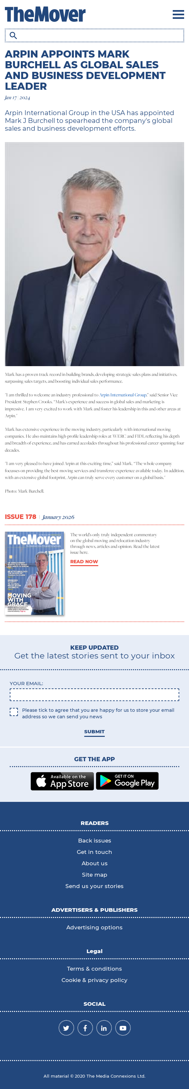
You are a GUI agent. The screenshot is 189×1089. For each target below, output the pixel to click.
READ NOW (84, 561)
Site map (94, 874)
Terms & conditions (94, 968)
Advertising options (94, 927)
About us (95, 863)
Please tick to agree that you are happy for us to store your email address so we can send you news (98, 713)
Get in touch (94, 852)
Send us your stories (94, 886)
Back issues (94, 840)
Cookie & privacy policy (94, 980)
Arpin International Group (122, 395)
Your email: (26, 683)
